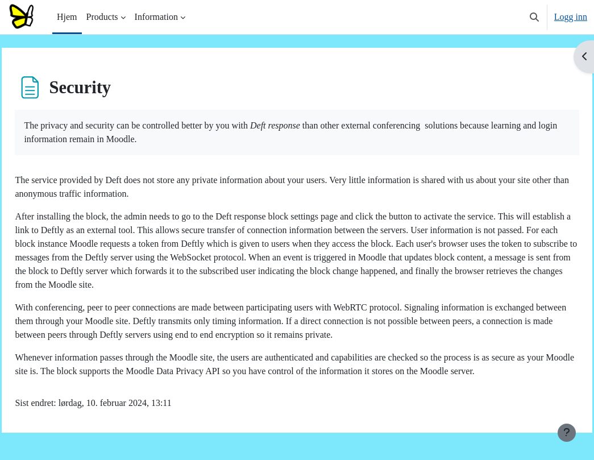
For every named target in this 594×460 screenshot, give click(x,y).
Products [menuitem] (102, 17)
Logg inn (570, 17)
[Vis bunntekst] (567, 433)
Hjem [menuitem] (67, 17)
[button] (534, 17)
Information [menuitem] (156, 17)
